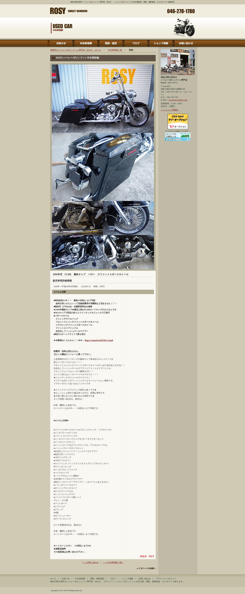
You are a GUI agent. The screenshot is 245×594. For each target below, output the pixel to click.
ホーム (53, 578)
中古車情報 (84, 43)
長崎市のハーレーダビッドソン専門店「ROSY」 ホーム (75, 50)
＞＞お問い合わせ (90, 562)
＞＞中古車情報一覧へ (113, 562)
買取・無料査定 (109, 43)
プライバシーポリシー (166, 578)
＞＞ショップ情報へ (170, 110)
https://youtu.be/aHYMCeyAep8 (99, 340)
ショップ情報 (160, 43)
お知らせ (60, 43)
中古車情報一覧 (115, 50)
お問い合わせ (185, 43)
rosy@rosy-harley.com (178, 100)
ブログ (135, 43)
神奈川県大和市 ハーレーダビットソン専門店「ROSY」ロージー (69, 10)
